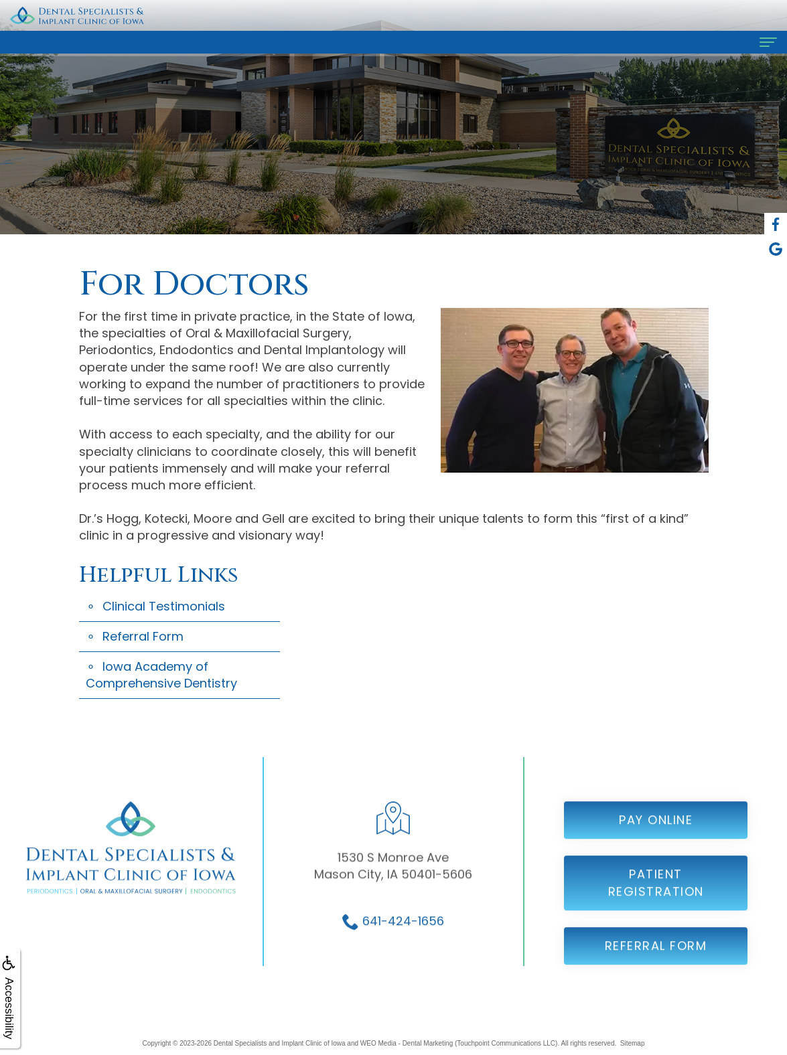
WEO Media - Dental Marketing (406, 1043)
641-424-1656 (403, 931)
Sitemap (632, 1043)
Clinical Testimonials (163, 606)
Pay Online (656, 831)
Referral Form (143, 636)
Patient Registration (656, 894)
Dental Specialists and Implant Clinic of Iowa (280, 1043)
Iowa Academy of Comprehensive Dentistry (161, 675)
